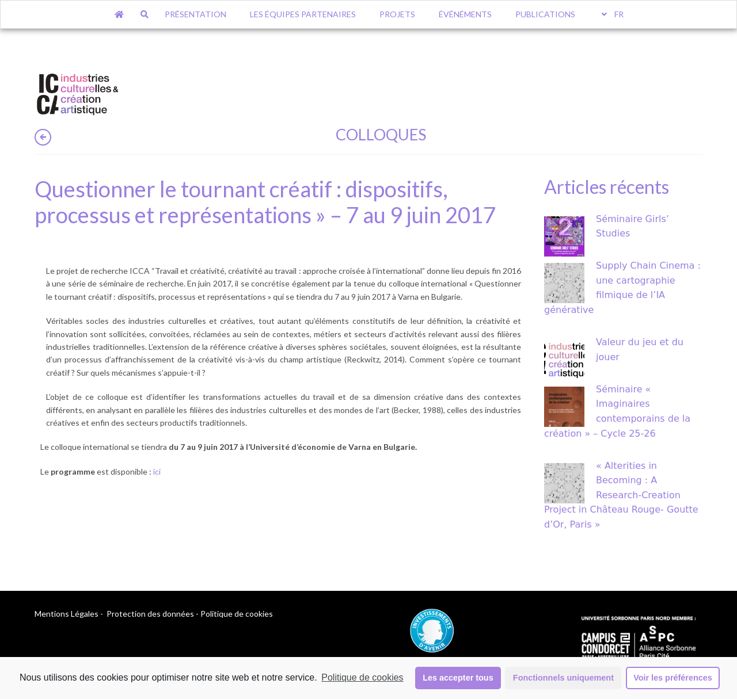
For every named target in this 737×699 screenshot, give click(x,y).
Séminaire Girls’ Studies (632, 226)
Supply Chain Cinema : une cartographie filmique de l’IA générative (622, 287)
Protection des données (150, 613)
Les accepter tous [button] (458, 677)
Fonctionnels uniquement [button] (563, 677)
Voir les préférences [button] (672, 677)
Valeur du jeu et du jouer (639, 349)
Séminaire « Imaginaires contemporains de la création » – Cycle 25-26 (617, 411)
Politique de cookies (362, 677)
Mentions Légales (66, 613)
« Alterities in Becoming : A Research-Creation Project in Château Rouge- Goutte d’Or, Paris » (621, 495)
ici (157, 471)
